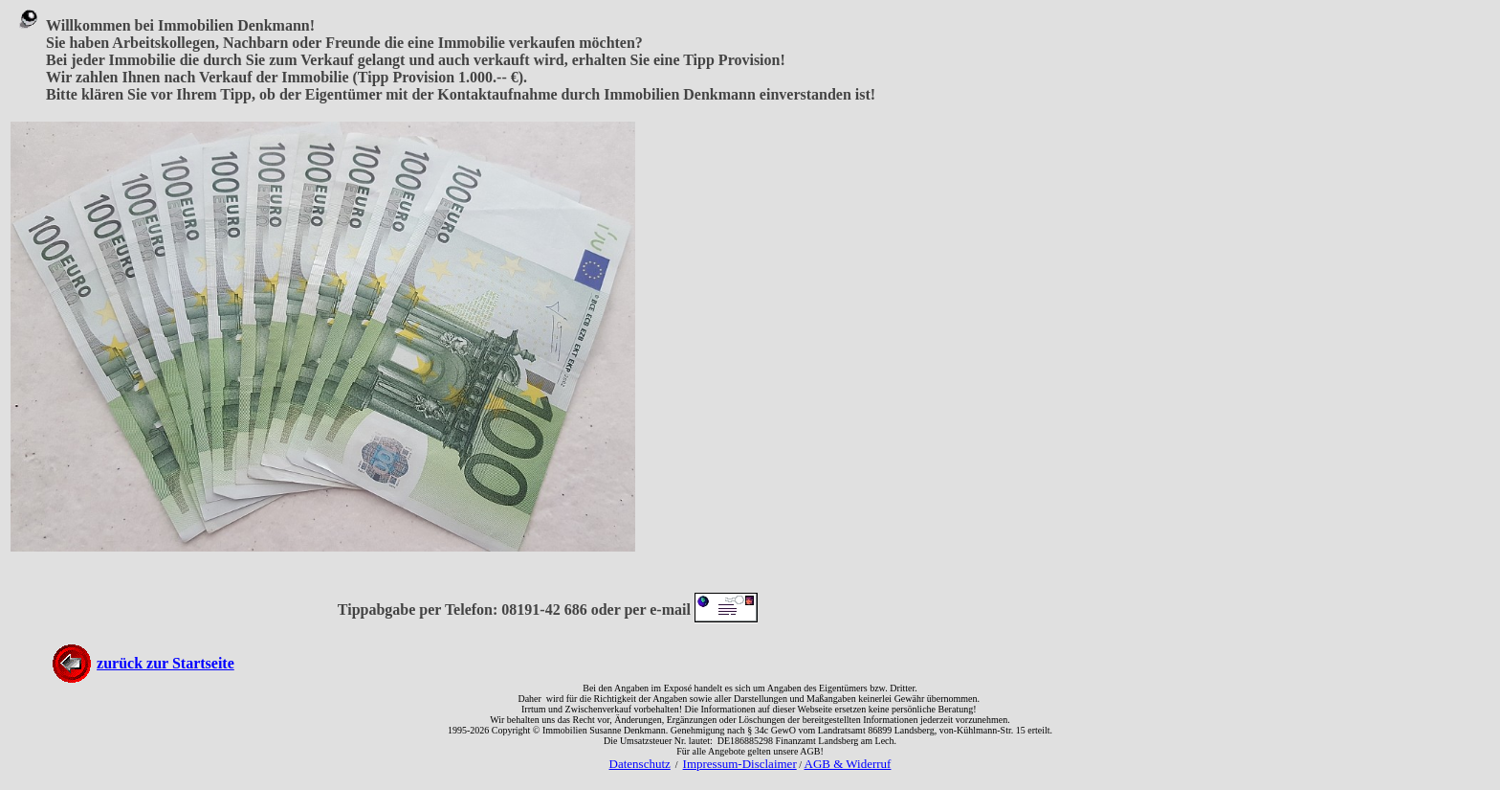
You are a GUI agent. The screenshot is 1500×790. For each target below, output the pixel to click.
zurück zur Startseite (165, 663)
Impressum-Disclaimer (740, 763)
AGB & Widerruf (848, 763)
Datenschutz (640, 763)
